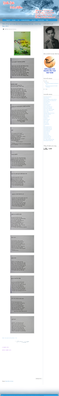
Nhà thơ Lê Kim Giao (47, 131)
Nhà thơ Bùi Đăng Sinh (47, 130)
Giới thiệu (13, 20)
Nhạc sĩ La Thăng (46, 120)
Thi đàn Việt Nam (42, 395)
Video (47, 20)
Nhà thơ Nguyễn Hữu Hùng (48, 129)
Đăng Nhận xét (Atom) (9, 381)
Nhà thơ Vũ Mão (46, 103)
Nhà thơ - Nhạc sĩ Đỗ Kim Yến (48, 110)
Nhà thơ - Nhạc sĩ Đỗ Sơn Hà (48, 106)
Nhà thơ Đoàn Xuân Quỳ (47, 104)
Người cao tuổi (46, 121)
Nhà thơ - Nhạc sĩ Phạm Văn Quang (49, 109)
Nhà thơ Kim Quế (46, 134)
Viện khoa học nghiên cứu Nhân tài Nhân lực (50, 99)
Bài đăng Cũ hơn (38, 378)
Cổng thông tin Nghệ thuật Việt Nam (49, 113)
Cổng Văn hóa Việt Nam (47, 114)
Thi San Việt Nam (46, 123)
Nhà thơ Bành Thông (47, 101)
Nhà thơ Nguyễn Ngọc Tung (48, 128)
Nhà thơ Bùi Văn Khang (47, 138)
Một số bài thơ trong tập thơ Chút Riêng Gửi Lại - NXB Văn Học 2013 (21, 25)
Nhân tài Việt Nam (46, 115)
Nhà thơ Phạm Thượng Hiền (48, 108)
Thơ (18, 20)
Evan (44, 125)
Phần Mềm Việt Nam (47, 119)
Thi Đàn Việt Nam (46, 98)
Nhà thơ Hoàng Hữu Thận (47, 136)
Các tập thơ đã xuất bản (25, 20)
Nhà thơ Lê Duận (46, 133)
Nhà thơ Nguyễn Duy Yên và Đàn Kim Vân (50, 100)
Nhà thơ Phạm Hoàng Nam (47, 96)
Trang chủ (8, 20)
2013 (45, 89)
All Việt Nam (45, 118)
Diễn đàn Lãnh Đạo (46, 116)
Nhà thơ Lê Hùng (46, 111)
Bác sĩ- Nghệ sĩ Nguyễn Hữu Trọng (49, 139)
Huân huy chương (41, 20)
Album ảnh (33, 20)
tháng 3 (46, 82)
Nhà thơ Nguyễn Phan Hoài (48, 126)
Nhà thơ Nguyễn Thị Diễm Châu (48, 140)
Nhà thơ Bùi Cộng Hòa (47, 135)
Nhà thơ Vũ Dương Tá (47, 105)
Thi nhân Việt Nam (46, 124)
